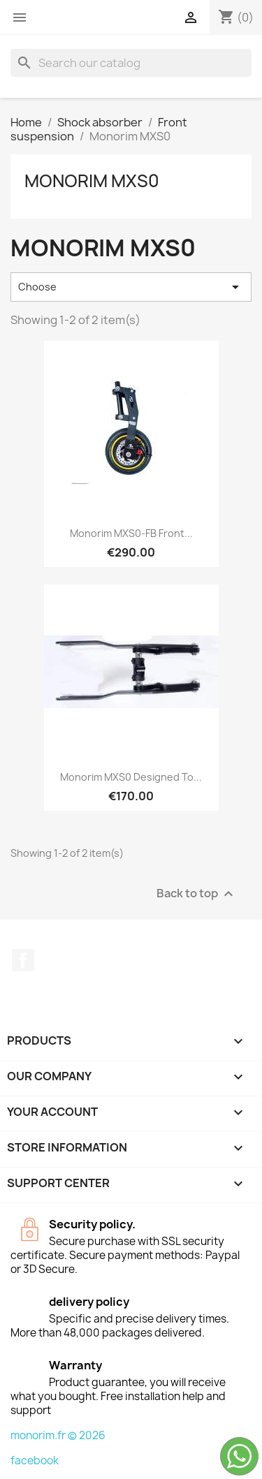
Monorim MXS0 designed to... (131, 776)
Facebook (23, 960)
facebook (34, 1460)
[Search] (131, 63)
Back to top (197, 893)
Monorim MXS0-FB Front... (131, 533)
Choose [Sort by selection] (131, 287)
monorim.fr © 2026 (57, 1435)
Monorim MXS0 (91, 181)
